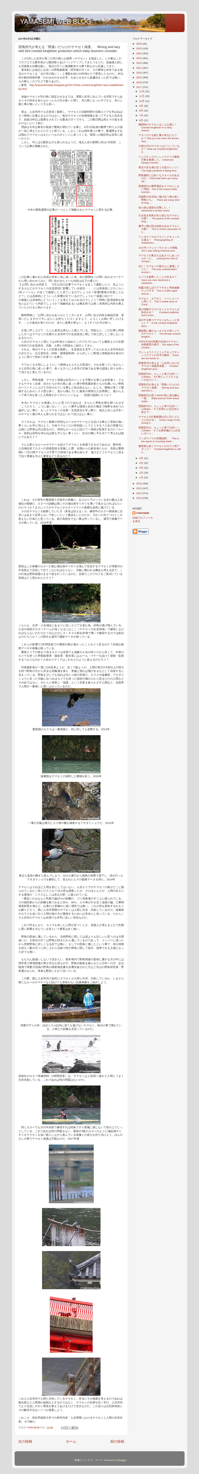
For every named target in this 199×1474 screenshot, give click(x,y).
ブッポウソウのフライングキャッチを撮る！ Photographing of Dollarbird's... (159, 240)
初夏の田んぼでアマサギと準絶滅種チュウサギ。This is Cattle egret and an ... (159, 290)
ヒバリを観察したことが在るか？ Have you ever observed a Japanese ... (159, 280)
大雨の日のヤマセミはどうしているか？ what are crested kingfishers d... (159, 149)
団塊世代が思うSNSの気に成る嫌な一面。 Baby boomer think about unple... (159, 398)
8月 (141, 110)
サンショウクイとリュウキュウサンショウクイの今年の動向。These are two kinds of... (159, 355)
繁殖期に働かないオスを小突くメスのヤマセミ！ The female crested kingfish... (159, 333)
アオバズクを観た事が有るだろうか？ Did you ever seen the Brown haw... (159, 138)
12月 (142, 91)
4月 (141, 463)
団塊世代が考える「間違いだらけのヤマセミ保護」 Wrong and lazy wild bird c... (159, 387)
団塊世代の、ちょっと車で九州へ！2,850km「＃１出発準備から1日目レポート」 (159, 430)
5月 (141, 458)
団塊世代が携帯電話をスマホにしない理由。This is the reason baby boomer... (159, 189)
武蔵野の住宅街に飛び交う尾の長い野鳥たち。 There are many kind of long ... (159, 199)
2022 (139, 63)
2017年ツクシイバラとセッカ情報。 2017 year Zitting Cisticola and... (160, 249)
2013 (139, 498)
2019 (139, 77)
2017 (139, 87)
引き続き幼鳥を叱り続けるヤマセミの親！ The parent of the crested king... (159, 218)
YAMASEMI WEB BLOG (55, 21)
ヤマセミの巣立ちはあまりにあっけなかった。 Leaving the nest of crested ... (159, 258)
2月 (141, 472)
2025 (139, 48)
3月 (141, 467)
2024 (139, 53)
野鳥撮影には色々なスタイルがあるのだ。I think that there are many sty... (159, 178)
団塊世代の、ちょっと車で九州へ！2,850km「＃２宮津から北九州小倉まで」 (159, 409)
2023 (139, 58)
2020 (139, 72)
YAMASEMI (142, 513)
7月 (141, 115)
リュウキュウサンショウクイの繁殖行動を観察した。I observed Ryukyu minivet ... (159, 159)
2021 (139, 68)
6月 (141, 120)
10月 (142, 101)
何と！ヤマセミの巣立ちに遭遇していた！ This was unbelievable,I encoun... (159, 269)
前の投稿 (117, 1441)
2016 (139, 483)
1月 (141, 477)
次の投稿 (25, 1441)
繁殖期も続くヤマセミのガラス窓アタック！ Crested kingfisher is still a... (160, 449)
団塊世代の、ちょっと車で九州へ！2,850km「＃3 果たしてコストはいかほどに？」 (159, 377)
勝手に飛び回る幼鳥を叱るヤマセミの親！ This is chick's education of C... (160, 229)
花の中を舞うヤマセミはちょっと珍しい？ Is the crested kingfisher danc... (159, 323)
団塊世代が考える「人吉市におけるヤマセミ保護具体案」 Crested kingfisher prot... (159, 366)
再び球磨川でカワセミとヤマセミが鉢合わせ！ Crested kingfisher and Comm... (159, 312)
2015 (139, 488)
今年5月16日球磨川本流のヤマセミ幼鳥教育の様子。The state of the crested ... (159, 344)
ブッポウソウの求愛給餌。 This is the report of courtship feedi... (159, 440)
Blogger (122, 1460)
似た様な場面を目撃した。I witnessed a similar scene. (154, 209)
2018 (139, 82)
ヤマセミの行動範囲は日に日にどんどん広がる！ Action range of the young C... (159, 419)
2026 (139, 43)
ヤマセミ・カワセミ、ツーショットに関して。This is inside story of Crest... (159, 301)
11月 (142, 96)
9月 (141, 105)
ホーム (71, 1441)
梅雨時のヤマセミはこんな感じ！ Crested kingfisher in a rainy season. (159, 127)
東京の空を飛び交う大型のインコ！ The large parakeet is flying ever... (160, 169)
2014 (139, 493)
